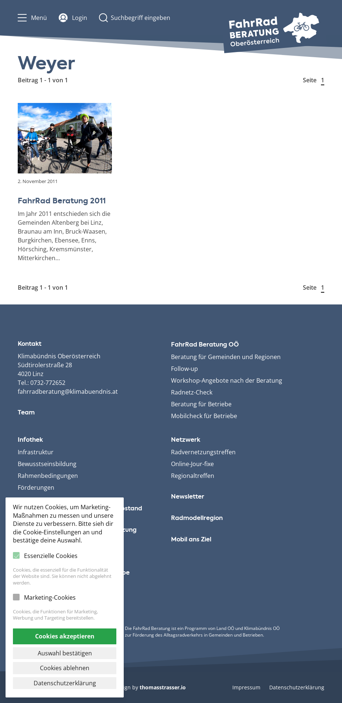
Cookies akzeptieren (65, 636)
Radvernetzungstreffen (203, 452)
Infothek (30, 440)
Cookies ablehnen (64, 668)
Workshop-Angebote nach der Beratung (226, 380)
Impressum (246, 687)
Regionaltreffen (192, 476)
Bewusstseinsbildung (47, 464)
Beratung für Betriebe (201, 404)
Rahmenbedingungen (48, 476)
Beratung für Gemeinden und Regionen (226, 357)
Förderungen (36, 487)
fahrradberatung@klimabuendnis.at (68, 391)
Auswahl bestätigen (65, 653)
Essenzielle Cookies (51, 556)
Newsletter (187, 497)
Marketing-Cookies (50, 597)
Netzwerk (185, 440)
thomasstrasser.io (163, 687)
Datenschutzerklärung (296, 687)
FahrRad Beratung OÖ (205, 345)
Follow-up (184, 369)
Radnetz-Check (191, 392)
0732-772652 (47, 383)
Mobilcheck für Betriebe (204, 416)
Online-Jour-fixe (192, 464)
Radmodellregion (197, 518)
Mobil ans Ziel (191, 540)
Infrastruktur (36, 452)
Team (26, 413)
